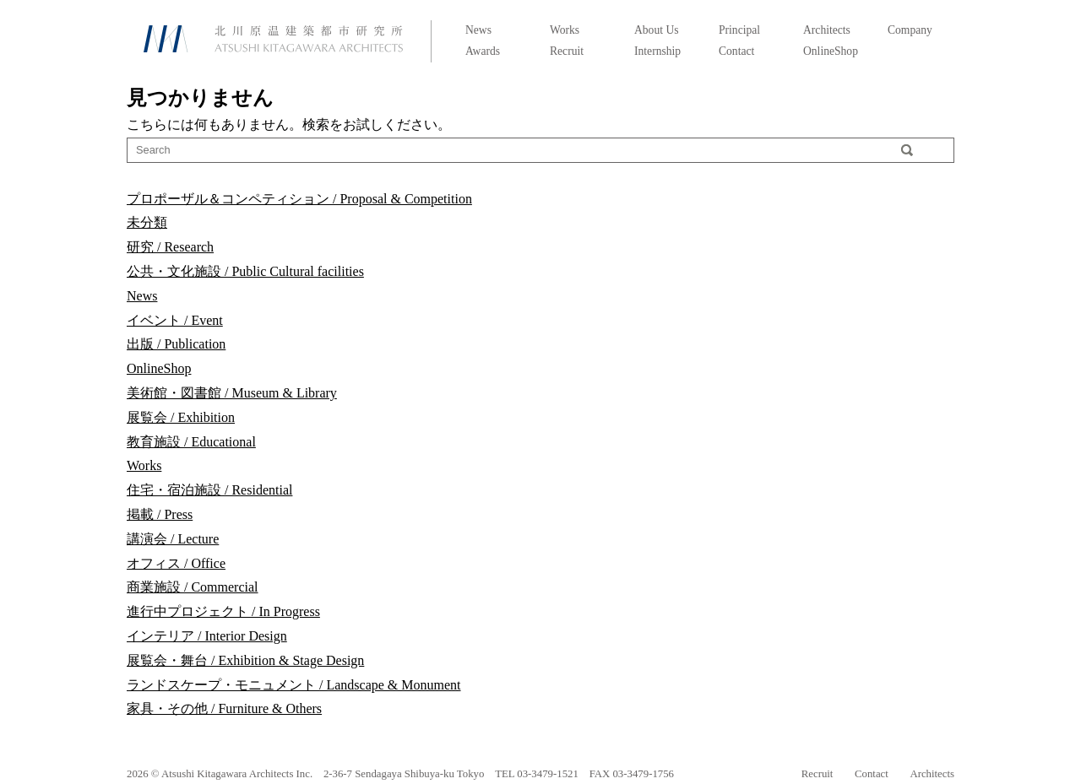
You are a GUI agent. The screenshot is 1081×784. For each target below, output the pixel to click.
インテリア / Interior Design (207, 636)
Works (564, 30)
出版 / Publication (176, 344)
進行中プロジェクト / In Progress (223, 611)
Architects (826, 30)
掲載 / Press (160, 514)
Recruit (567, 51)
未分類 (147, 222)
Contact (736, 51)
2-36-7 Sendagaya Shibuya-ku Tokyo (403, 774)
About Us (656, 30)
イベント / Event (175, 320)
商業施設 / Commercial (192, 587)
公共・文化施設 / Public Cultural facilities (245, 271)
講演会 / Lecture (173, 539)
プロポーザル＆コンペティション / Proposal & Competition (299, 199)
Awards (482, 51)
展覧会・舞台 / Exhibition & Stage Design (245, 660)
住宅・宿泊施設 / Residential (209, 490)
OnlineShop (830, 51)
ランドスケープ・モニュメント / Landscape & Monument (294, 685)
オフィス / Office (176, 563)
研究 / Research (170, 247)
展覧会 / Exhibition (181, 417)
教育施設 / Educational (191, 442)
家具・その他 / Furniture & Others (224, 708)
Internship (657, 51)
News (478, 30)
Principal (739, 30)
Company (910, 30)
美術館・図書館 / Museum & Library (232, 393)
